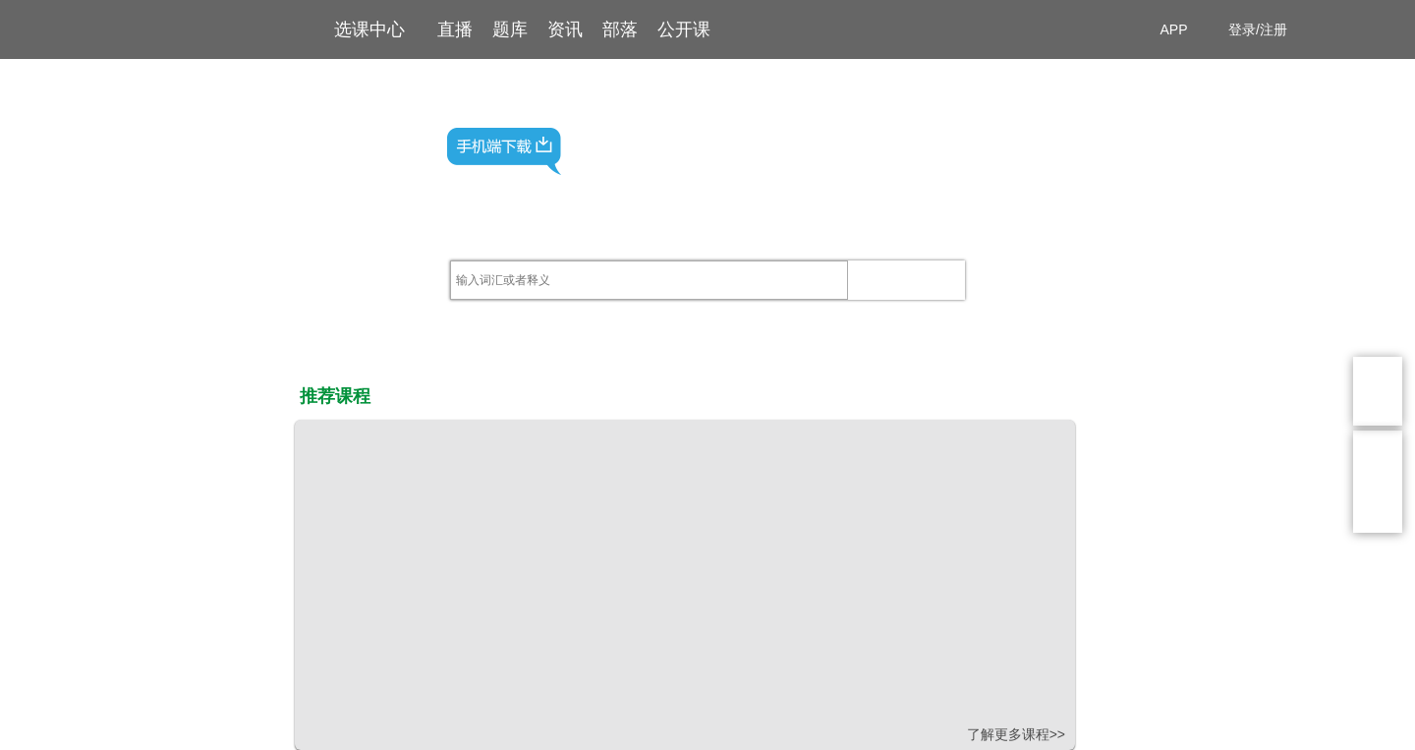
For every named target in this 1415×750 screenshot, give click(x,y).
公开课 (683, 29)
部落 (620, 29)
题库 (510, 29)
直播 (455, 29)
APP (1182, 29)
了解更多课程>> (1016, 734)
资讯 (565, 29)
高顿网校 (191, 27)
